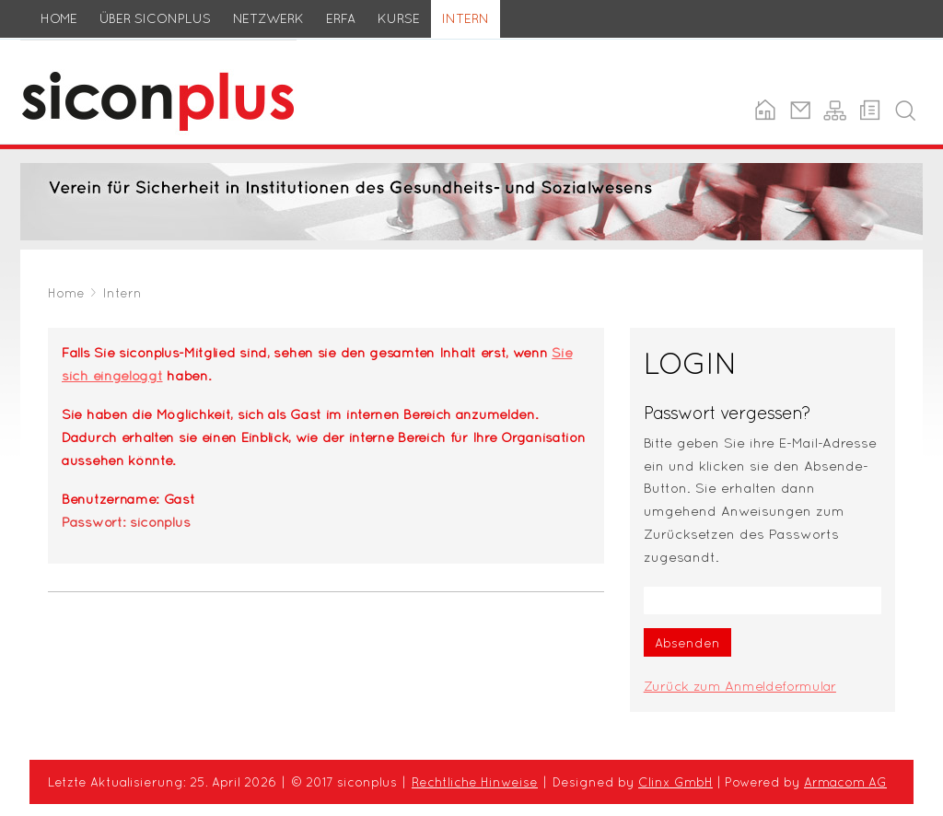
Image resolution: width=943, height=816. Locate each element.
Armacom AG (845, 782)
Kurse (399, 18)
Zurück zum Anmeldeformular (740, 686)
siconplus (51, 50)
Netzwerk (268, 18)
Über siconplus (155, 18)
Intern (465, 18)
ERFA (340, 18)
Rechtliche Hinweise (475, 782)
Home (59, 18)
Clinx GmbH (675, 782)
